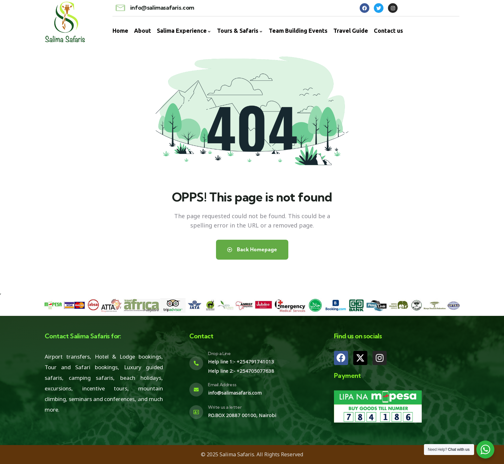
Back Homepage (252, 249)
